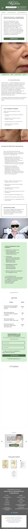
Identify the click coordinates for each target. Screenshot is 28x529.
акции (21, 499)
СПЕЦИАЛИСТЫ (5, 74)
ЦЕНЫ (12, 74)
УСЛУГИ (24, 74)
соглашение (19, 358)
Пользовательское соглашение (21, 505)
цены (20, 502)
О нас (7, 495)
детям (21, 495)
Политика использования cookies (7, 509)
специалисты (7, 497)
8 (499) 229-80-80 (14, 493)
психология (21, 501)
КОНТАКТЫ (7, 504)
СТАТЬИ (7, 501)
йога (7, 499)
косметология (21, 497)
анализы (6, 502)
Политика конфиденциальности (21, 508)
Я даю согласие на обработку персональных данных (11, 351)
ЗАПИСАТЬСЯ (18, 74)
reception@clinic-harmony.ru (14, 489)
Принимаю (14, 524)
